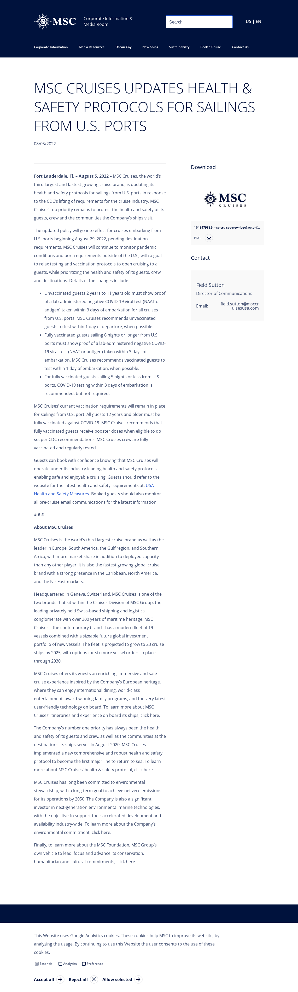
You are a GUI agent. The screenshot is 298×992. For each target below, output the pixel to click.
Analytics (70, 963)
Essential (46, 963)
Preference (95, 963)
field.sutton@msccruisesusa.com (240, 306)
